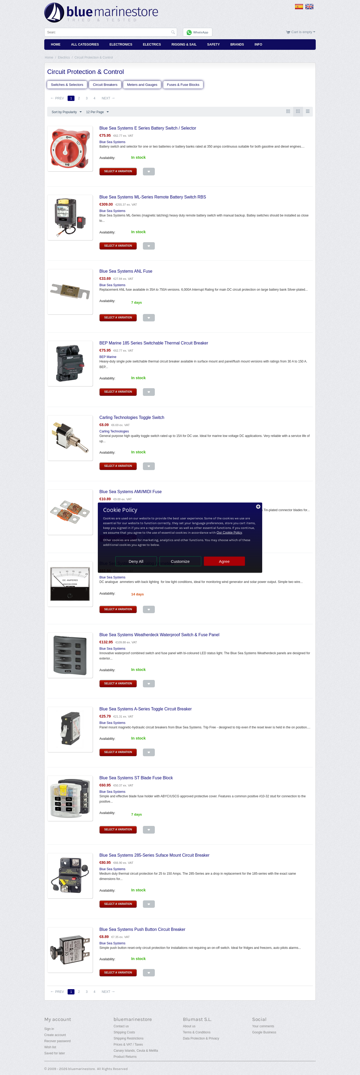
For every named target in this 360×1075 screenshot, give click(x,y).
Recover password (57, 1041)
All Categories (85, 44)
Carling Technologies (114, 431)
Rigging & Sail (184, 44)
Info (258, 44)
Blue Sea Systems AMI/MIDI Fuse (130, 491)
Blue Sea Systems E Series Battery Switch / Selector (147, 128)
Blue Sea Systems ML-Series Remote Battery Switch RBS (152, 197)
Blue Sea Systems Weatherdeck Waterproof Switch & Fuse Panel (159, 634)
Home (55, 44)
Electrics (152, 44)
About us (189, 1026)
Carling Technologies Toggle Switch (131, 417)
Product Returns (125, 1057)
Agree (224, 561)
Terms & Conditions (196, 1032)
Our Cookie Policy (229, 532)
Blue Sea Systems (112, 142)
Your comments (263, 1026)
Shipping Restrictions (128, 1038)
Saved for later (54, 1053)
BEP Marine (107, 357)
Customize (180, 561)
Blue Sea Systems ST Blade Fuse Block (136, 778)
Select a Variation (118, 171)
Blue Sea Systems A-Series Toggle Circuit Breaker (145, 709)
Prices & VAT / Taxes (128, 1044)
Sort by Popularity (67, 112)
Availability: (107, 158)
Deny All (136, 561)
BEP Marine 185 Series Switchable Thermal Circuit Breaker (153, 343)
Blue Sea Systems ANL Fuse (125, 271)
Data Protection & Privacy (201, 1038)
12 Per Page (97, 112)
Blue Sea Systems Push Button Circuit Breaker (142, 929)
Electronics (120, 44)
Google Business (264, 1032)
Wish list (50, 1047)
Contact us (121, 1026)
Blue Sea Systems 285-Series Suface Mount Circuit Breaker (154, 855)
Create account (55, 1035)
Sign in (49, 1029)
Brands (237, 44)
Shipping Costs (124, 1032)
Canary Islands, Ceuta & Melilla (135, 1050)
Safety (213, 44)
